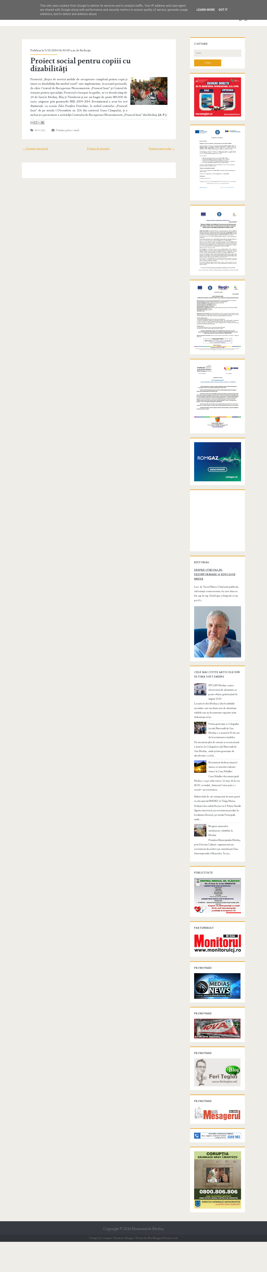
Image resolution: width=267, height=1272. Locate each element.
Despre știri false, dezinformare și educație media (213, 603)
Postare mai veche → (164, 141)
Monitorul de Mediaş (148, 1259)
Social (38, 122)
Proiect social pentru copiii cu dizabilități (98, 61)
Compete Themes (112, 1268)
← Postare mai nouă (33, 141)
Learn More (206, 9)
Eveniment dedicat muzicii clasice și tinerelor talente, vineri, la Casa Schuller (224, 795)
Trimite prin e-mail (63, 122)
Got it (223, 9)
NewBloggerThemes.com (163, 1268)
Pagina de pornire (98, 141)
